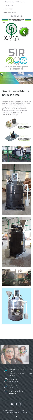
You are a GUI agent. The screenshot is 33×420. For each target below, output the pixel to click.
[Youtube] (18, 16)
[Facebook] (11, 16)
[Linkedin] (15, 16)
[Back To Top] (16, 417)
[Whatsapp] (21, 16)
